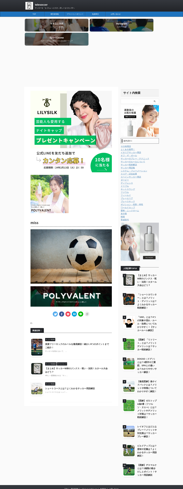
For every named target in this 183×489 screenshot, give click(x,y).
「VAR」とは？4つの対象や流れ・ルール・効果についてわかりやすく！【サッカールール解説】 (146, 309)
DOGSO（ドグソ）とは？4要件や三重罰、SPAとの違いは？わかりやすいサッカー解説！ (146, 351)
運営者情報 (54, 14)
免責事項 (95, 14)
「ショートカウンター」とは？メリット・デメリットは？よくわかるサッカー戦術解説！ (146, 287)
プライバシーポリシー (75, 14)
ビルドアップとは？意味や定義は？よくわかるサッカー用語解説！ (146, 431)
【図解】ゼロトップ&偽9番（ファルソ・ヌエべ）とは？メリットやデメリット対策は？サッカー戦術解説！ (146, 393)
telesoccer (41, 4)
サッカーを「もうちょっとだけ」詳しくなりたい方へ (96, 480)
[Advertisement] (91, 52)
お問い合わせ (116, 14)
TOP (34, 14)
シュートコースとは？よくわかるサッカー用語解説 (68, 374)
